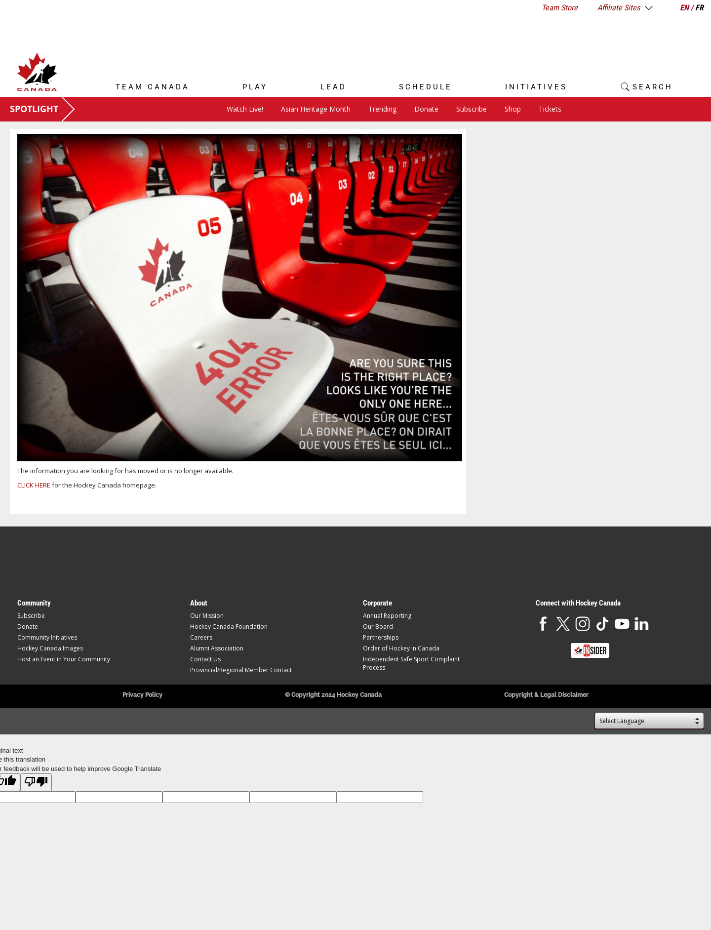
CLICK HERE (33, 485)
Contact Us (205, 659)
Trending (382, 109)
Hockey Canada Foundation (229, 626)
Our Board (378, 626)
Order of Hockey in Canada (401, 648)
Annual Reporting (387, 615)
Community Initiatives (47, 637)
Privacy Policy (142, 694)
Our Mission (207, 615)
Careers (201, 637)
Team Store (560, 7)
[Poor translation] (36, 782)
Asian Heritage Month (316, 109)
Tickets (550, 109)
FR (699, 7)
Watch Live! (245, 109)
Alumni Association (216, 648)
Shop (513, 109)
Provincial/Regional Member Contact (241, 670)
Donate (426, 109)
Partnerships (380, 637)
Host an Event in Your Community (63, 659)
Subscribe (471, 109)
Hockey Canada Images (50, 648)
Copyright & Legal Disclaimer (546, 694)
